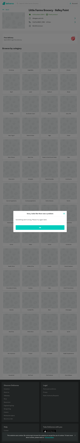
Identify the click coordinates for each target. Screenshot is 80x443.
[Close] (64, 213)
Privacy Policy (49, 437)
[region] (40, 436)
